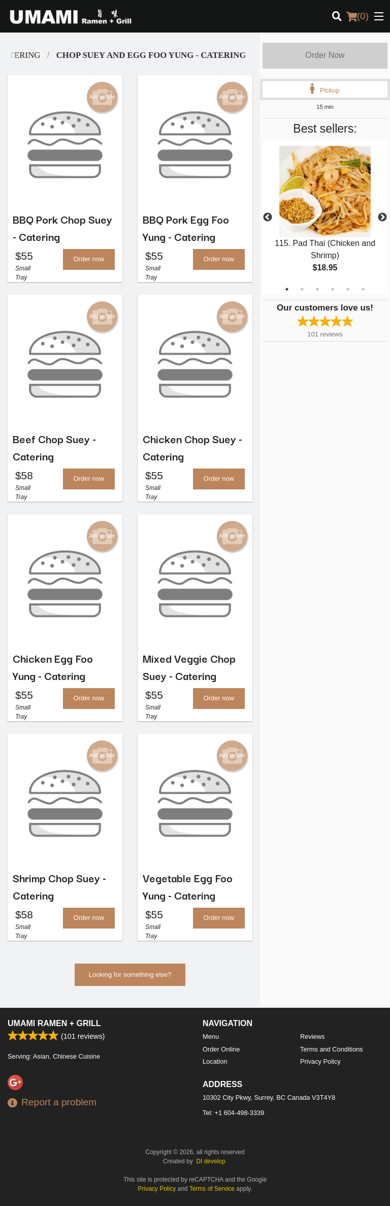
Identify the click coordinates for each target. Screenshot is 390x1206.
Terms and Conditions (331, 1049)
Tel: (233, 1113)
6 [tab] (363, 289)
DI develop (210, 1161)
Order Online (221, 1049)
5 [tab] (348, 289)
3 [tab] (317, 289)
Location (215, 1061)
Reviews (312, 1036)
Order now (89, 260)
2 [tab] (302, 289)
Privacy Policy (320, 1061)
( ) (357, 16)
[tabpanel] (325, 217)
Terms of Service (212, 1188)
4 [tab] (333, 289)
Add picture (102, 97)
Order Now (324, 55)
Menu (211, 1036)
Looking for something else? (130, 978)
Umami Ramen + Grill (54, 1023)
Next (382, 217)
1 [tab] (287, 289)
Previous (268, 217)
